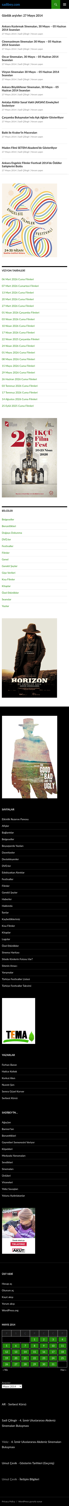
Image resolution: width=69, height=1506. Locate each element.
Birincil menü (64, 4)
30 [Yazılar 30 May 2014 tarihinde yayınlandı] (43, 1364)
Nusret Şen (8, 1084)
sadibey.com (11, 4)
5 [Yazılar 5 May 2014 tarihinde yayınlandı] (6, 1345)
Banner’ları (8, 1129)
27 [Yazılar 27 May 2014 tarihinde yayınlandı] (16, 1364)
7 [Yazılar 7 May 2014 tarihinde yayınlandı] (25, 1345)
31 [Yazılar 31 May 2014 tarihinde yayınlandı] (53, 1364)
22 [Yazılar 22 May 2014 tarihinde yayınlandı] (34, 1358)
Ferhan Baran (9, 1064)
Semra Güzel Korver (13, 1091)
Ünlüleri (6, 1175)
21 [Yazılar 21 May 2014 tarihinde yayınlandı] (25, 1358)
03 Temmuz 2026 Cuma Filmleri (20, 385)
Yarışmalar (7, 972)
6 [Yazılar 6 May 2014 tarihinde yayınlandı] (16, 1345)
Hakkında (7, 905)
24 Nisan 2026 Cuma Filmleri (18, 345)
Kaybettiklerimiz (11, 919)
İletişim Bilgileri (29, 1479)
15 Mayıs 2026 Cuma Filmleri (18, 365)
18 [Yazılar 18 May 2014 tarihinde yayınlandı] (62, 1351)
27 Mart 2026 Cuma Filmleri (18, 305)
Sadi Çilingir (23, 33)
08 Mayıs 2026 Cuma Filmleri (18, 359)
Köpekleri (7, 1149)
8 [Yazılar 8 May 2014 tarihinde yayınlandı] (34, 1345)
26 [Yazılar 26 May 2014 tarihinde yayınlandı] (6, 1364)
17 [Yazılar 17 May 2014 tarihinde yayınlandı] (53, 1351)
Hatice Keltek (9, 1071)
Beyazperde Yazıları (12, 845)
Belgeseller (8, 519)
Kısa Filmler (8, 579)
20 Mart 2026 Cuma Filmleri (18, 299)
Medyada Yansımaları (13, 1155)
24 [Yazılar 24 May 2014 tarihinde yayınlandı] (53, 1358)
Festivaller (7, 546)
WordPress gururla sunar (30, 1501)
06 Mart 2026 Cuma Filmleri (18, 279)
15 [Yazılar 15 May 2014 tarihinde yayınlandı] (34, 1351)
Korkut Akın (8, 1078)
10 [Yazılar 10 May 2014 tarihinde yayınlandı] (53, 1345)
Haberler (7, 899)
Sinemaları (7, 1168)
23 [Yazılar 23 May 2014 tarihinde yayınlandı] (43, 1358)
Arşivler (6, 1382)
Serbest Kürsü (10, 1098)
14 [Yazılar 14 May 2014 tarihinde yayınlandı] (25, 1351)
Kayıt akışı (7, 1297)
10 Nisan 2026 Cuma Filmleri (18, 325)
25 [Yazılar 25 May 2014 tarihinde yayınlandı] (62, 1358)
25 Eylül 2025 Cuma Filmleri (18, 405)
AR (4, 1404)
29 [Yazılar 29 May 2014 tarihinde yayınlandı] (34, 1364)
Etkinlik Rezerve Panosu (15, 819)
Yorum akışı (8, 1303)
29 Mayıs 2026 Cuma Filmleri (18, 372)
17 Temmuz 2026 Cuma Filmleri (20, 392)
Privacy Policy (8, 1501)
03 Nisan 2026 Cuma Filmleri (18, 319)
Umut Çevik (9, 1463)
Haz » (63, 1369)
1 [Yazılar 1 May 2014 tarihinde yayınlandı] (34, 1339)
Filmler (6, 552)
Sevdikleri (7, 1162)
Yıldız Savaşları (10, 1188)
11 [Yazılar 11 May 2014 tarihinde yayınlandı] (62, 1345)
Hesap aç (7, 1283)
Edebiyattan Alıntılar (13, 872)
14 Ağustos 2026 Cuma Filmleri (19, 399)
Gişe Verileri (8, 572)
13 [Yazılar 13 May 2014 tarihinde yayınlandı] (16, 1351)
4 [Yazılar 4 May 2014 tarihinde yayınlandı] (62, 1339)
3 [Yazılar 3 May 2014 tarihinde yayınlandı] (53, 1339)
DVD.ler (6, 539)
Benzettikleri (9, 526)
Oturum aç (8, 1290)
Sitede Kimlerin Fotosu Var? (17, 959)
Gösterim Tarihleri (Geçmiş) (37, 1463)
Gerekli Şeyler (9, 566)
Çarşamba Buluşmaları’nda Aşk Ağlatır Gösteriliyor (33, 117)
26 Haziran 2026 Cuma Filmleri (19, 379)
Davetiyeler (8, 852)
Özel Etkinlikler (10, 592)
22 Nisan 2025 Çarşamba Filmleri (20, 339)
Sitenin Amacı (9, 965)
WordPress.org (10, 1310)
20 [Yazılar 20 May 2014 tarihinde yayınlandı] (16, 1358)
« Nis (5, 1369)
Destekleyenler (10, 859)
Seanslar (6, 599)
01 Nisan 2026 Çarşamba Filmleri (20, 312)
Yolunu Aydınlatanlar (13, 1195)
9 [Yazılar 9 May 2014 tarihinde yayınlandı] (44, 1345)
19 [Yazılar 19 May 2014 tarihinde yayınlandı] (6, 1358)
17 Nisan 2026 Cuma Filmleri (18, 332)
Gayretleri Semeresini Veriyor (18, 1142)
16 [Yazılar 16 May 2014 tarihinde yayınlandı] (43, 1351)
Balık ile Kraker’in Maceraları (19, 132)
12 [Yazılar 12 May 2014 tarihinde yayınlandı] (6, 1351)
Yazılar (5, 606)
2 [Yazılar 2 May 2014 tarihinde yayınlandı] (44, 1339)
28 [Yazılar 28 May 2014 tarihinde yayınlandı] (25, 1364)
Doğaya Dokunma (12, 532)
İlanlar (5, 912)
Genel (5, 559)
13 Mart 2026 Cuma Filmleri (18, 292)
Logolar (6, 939)
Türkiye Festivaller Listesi (16, 979)
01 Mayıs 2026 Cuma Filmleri (18, 352)
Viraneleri (7, 1182)
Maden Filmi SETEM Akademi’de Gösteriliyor (29, 147)
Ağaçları (6, 1122)
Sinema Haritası (10, 952)
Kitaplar (6, 586)
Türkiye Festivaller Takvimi (16, 985)
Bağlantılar (8, 832)
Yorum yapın (37, 33)
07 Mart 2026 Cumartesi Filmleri (20, 285)
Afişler (5, 825)
